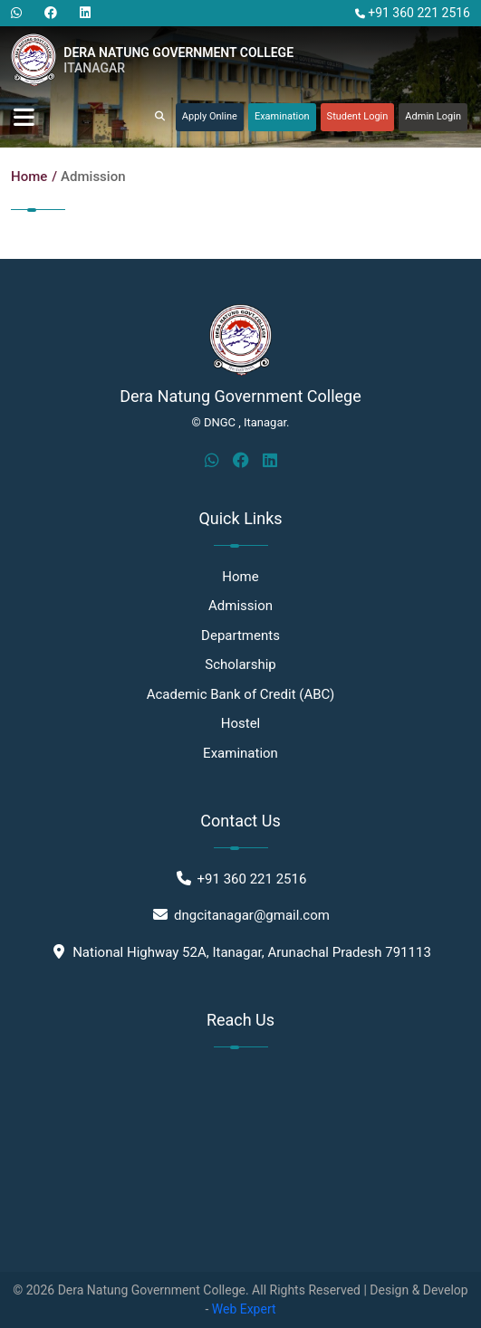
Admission (93, 176)
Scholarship (240, 664)
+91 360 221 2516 (412, 12)
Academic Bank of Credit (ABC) (241, 694)
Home (29, 176)
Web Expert (244, 1309)
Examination (282, 116)
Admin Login (433, 116)
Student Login (358, 116)
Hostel (241, 723)
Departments (240, 635)
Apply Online (209, 116)
